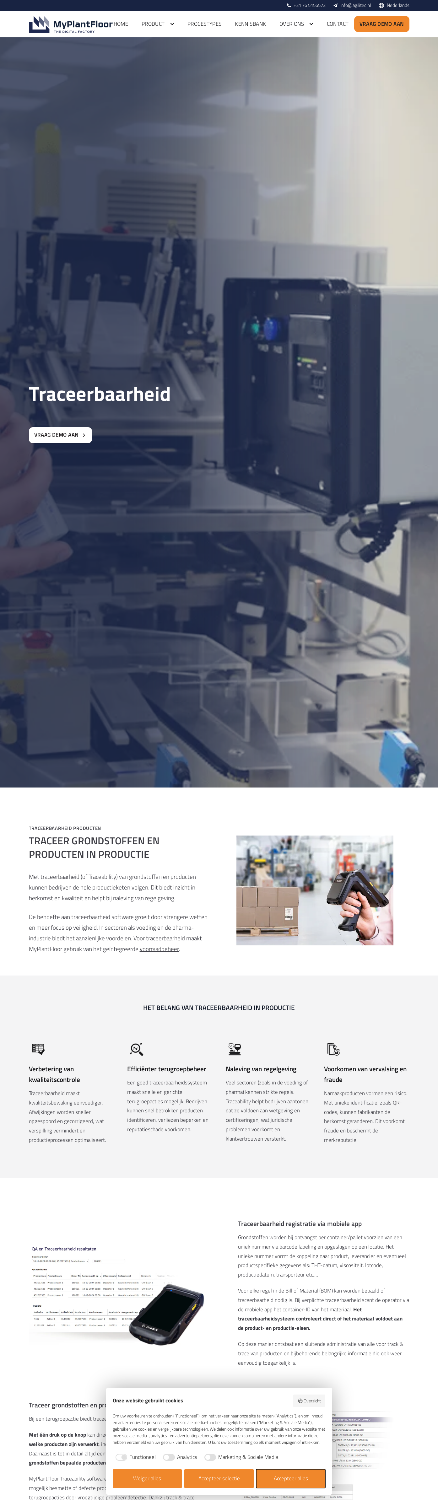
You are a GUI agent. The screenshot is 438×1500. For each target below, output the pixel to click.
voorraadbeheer (159, 948)
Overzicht (309, 1400)
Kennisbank (250, 24)
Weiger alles (147, 1478)
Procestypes (204, 24)
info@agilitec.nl (355, 5)
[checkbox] (134, 1457)
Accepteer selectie (219, 1478)
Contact (338, 24)
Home (121, 24)
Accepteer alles (291, 1478)
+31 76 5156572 (310, 5)
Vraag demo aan (382, 24)
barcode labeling (297, 1247)
